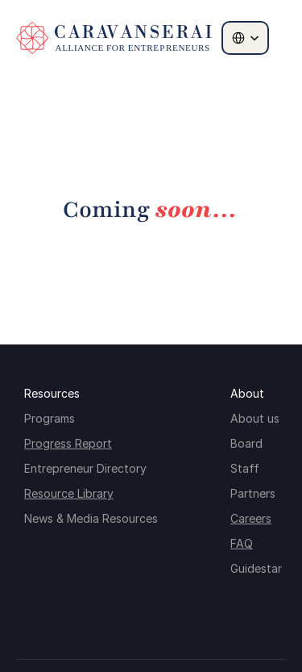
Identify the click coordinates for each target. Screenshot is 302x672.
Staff (244, 468)
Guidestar (256, 568)
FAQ (241, 543)
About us (254, 418)
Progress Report (68, 443)
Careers (250, 518)
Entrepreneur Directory (85, 468)
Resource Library (69, 493)
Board (246, 443)
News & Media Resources (91, 518)
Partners (252, 493)
